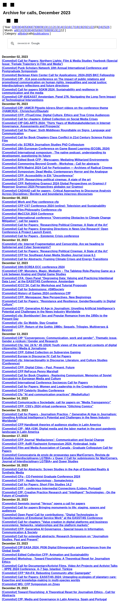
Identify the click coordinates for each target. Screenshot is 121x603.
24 (100, 27)
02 (13, 27)
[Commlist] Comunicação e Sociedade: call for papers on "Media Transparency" (56, 402)
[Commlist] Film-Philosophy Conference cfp (32, 209)
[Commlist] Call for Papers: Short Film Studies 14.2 (37, 484)
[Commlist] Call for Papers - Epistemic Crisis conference (40, 236)
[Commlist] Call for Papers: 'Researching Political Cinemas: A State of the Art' (55, 224)
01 (19, 30)
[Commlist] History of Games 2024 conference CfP (36, 293)
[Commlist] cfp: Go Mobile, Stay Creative (29, 322)
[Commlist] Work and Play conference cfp (30, 201)
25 (104, 27)
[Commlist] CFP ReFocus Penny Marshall (30, 371)
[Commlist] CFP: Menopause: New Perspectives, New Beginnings (46, 297)
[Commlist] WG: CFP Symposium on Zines (31, 584)
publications (41, 33)
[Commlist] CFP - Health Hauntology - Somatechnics (37, 480)
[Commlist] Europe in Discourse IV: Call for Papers (36, 356)
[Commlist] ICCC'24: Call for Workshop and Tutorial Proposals (44, 285)
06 (29, 27)
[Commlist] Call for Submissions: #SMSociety (33, 289)
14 (60, 27)
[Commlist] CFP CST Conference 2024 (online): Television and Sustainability (54, 205)
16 (68, 27)
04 (21, 27)
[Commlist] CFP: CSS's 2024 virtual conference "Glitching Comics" (47, 406)
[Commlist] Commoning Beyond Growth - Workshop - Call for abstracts (50, 163)
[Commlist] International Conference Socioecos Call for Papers (45, 382)
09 (41, 27)
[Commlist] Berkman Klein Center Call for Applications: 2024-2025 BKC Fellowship (58, 75)
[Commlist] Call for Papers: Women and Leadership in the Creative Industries (54, 386)
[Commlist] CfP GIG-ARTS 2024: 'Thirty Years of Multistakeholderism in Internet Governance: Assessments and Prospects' (56, 125)
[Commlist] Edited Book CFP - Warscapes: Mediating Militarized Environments (55, 159)
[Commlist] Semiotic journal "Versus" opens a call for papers (43, 503)
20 (84, 27)
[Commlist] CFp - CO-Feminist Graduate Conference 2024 (41, 476)
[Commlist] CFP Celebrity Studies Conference (33, 390)
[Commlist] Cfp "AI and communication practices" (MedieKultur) (46, 394)
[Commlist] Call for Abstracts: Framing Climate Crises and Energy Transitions (55, 259)
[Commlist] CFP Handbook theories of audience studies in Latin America (51, 424)
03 (17, 27)
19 (80, 27)
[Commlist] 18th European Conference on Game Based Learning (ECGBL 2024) (56, 148)
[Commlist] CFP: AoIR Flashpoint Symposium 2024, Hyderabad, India (49, 443)
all (15, 30)
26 (108, 27)
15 (64, 27)
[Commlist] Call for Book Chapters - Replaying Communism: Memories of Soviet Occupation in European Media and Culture (56, 377)
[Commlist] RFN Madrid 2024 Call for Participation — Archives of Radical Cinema (57, 167)
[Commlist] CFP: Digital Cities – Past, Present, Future (38, 367)
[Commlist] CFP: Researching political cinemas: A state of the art (46, 179)
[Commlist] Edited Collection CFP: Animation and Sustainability (45, 554)
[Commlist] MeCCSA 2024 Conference (27, 213)
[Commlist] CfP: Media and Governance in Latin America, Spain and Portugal (54, 599)
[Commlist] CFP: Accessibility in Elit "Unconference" (38, 175)
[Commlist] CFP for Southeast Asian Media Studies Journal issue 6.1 (49, 255)
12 (52, 27)
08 (37, 27)
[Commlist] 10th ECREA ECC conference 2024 (33, 267)
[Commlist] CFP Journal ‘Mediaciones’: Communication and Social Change (53, 439)
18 (76, 27)
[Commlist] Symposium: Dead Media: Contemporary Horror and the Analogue (55, 171)
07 (33, 27)
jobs (24, 33)
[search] (61, 43)
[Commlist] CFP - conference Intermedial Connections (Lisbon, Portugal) (51, 488)
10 (44, 27)
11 (48, 27)
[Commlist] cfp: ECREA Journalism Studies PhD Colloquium (43, 144)
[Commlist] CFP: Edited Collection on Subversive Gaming (41, 352)
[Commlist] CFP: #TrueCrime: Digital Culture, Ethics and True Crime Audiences (56, 115)
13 (56, 27)
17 (72, 27)
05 (25, 27)
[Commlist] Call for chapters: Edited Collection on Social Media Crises (50, 119)
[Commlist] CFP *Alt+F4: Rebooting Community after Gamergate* (46, 573)
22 (92, 27)
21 (88, 27)
